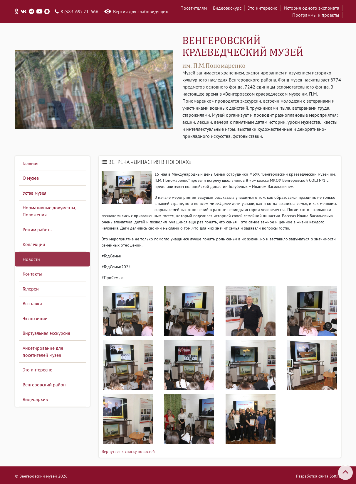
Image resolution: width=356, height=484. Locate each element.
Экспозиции (35, 318)
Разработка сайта (312, 476)
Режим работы (38, 229)
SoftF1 (335, 476)
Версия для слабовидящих (140, 11)
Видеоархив (35, 399)
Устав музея (34, 193)
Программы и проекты (315, 15)
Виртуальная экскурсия (46, 333)
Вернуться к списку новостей (128, 451)
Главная (30, 163)
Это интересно (263, 8)
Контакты (32, 274)
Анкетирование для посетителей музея (43, 351)
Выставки (32, 303)
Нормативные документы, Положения (49, 211)
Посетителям (193, 8)
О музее (31, 178)
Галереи (31, 289)
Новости (31, 259)
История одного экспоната (311, 8)
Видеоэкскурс (227, 8)
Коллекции (34, 244)
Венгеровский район (44, 385)
